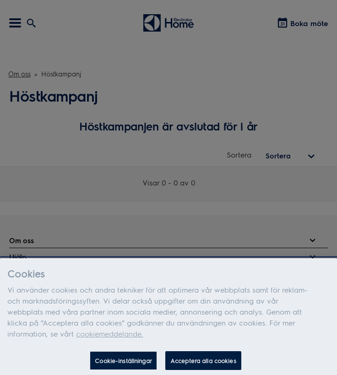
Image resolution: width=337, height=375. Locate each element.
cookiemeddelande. (109, 336)
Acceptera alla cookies (203, 363)
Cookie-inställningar (123, 363)
